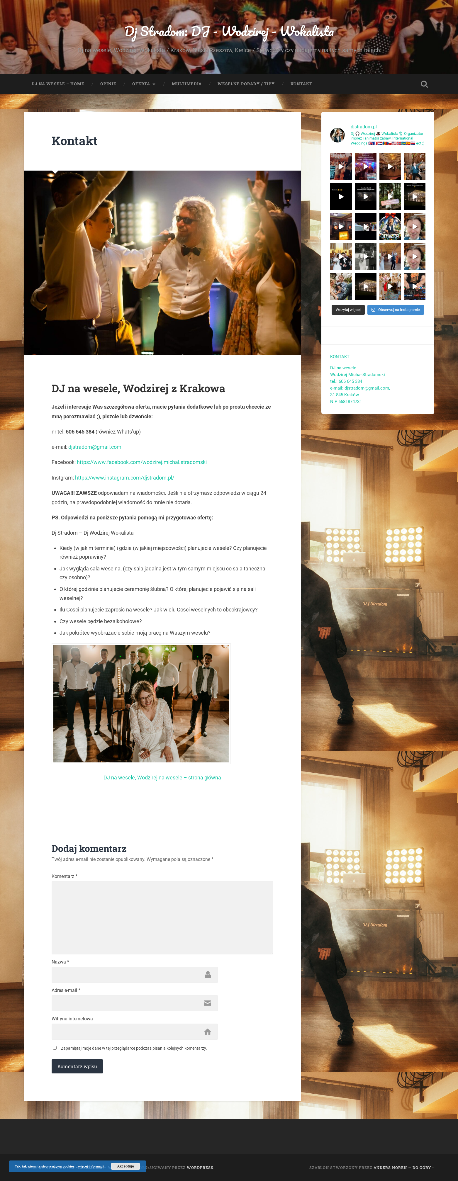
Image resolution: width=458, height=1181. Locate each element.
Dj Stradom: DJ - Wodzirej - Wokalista (229, 31)
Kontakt (301, 83)
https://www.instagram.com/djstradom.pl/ (124, 478)
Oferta (141, 83)
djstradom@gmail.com (94, 447)
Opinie (108, 83)
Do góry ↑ (423, 1167)
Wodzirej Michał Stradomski (357, 374)
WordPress (200, 1167)
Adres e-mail (66, 990)
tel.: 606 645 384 (346, 381)
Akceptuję (125, 1166)
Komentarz (64, 876)
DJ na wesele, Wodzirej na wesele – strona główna (162, 777)
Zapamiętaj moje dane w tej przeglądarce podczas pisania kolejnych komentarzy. (134, 1048)
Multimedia (187, 83)
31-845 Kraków (344, 394)
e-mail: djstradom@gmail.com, (360, 388)
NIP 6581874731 (346, 401)
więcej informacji (91, 1166)
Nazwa (60, 962)
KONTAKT (340, 356)
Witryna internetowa (72, 1019)
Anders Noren (390, 1167)
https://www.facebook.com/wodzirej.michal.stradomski (142, 462)
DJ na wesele (343, 368)
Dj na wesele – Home (58, 83)
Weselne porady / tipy (246, 83)
